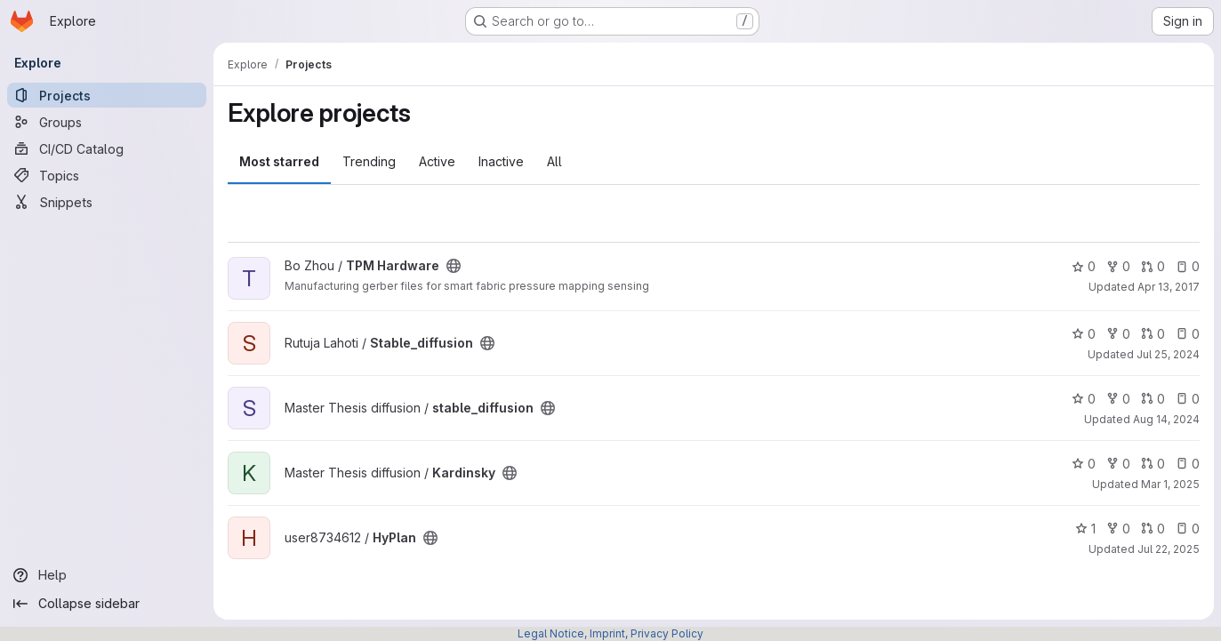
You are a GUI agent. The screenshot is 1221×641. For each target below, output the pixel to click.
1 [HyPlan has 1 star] (1085, 528)
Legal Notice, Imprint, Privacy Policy (610, 633)
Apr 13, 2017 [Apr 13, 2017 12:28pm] (1168, 286)
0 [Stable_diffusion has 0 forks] (1118, 333)
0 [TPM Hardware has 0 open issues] (1188, 266)
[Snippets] (106, 201)
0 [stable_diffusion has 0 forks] (1118, 398)
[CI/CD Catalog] (106, 148)
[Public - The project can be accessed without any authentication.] (453, 266)
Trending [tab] (369, 161)
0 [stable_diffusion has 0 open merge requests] (1153, 398)
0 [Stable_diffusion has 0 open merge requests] (1153, 333)
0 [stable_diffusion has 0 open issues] (1188, 398)
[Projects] (106, 95)
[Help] (106, 575)
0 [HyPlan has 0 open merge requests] (1153, 528)
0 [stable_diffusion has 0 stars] (1084, 398)
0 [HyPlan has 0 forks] (1118, 528)
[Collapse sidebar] (106, 603)
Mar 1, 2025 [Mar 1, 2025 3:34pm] (1170, 484)
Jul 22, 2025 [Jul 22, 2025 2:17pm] (1168, 549)
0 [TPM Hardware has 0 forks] (1118, 266)
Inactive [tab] (501, 161)
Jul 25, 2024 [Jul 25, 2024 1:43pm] (1168, 354)
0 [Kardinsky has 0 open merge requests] (1153, 463)
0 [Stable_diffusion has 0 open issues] (1188, 333)
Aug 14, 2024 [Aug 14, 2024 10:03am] (1166, 419)
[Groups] (106, 121)
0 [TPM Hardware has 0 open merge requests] (1153, 266)
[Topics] (106, 175)
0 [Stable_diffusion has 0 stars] (1084, 333)
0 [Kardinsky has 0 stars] (1084, 463)
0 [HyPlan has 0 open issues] (1188, 528)
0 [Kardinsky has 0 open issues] (1188, 463)
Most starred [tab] (279, 161)
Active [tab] (437, 161)
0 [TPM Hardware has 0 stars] (1084, 266)
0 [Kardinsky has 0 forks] (1118, 463)
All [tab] (554, 161)
